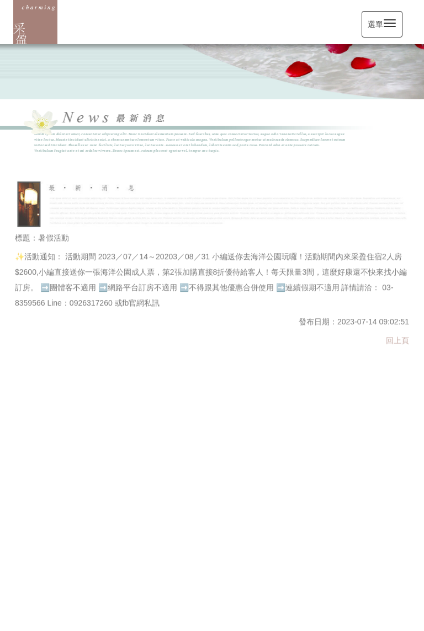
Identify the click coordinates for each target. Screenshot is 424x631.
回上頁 (397, 339)
